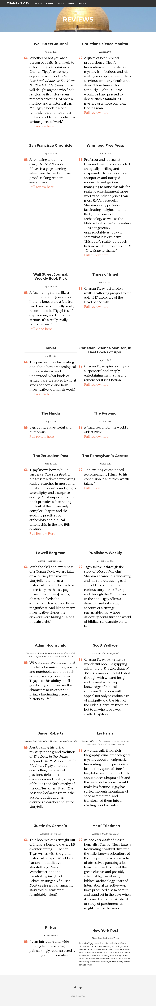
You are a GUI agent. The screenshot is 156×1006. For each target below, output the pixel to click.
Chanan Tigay (18, 3)
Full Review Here (42, 534)
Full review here (41, 126)
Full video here (40, 329)
